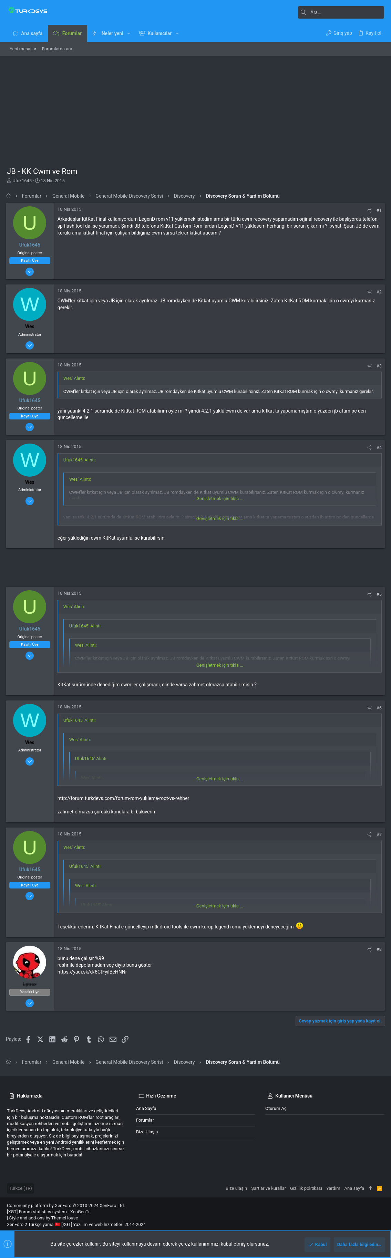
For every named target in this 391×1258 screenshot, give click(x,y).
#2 (378, 291)
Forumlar (145, 1120)
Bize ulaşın (147, 1131)
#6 (378, 707)
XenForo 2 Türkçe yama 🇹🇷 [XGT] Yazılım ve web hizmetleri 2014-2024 (76, 1224)
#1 (378, 210)
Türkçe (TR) (20, 1188)
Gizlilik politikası (306, 1188)
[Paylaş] (368, 210)
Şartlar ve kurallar (268, 1188)
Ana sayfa (146, 1108)
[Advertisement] (195, 108)
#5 (378, 594)
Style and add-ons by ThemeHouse (43, 1217)
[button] (128, 33)
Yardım (333, 1188)
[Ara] (341, 12)
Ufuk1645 (22, 180)
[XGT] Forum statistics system (48, 1211)
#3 (378, 365)
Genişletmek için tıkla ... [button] (220, 498)
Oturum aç (276, 1108)
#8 (378, 949)
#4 (378, 447)
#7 (378, 834)
